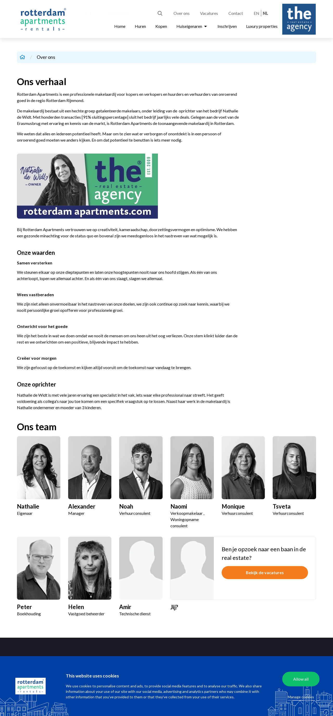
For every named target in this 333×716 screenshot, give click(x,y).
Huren (140, 26)
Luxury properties (262, 26)
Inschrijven (227, 26)
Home (119, 26)
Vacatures (209, 13)
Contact (235, 13)
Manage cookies (301, 697)
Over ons (182, 13)
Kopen (161, 26)
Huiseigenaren (192, 26)
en (256, 13)
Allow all (301, 678)
